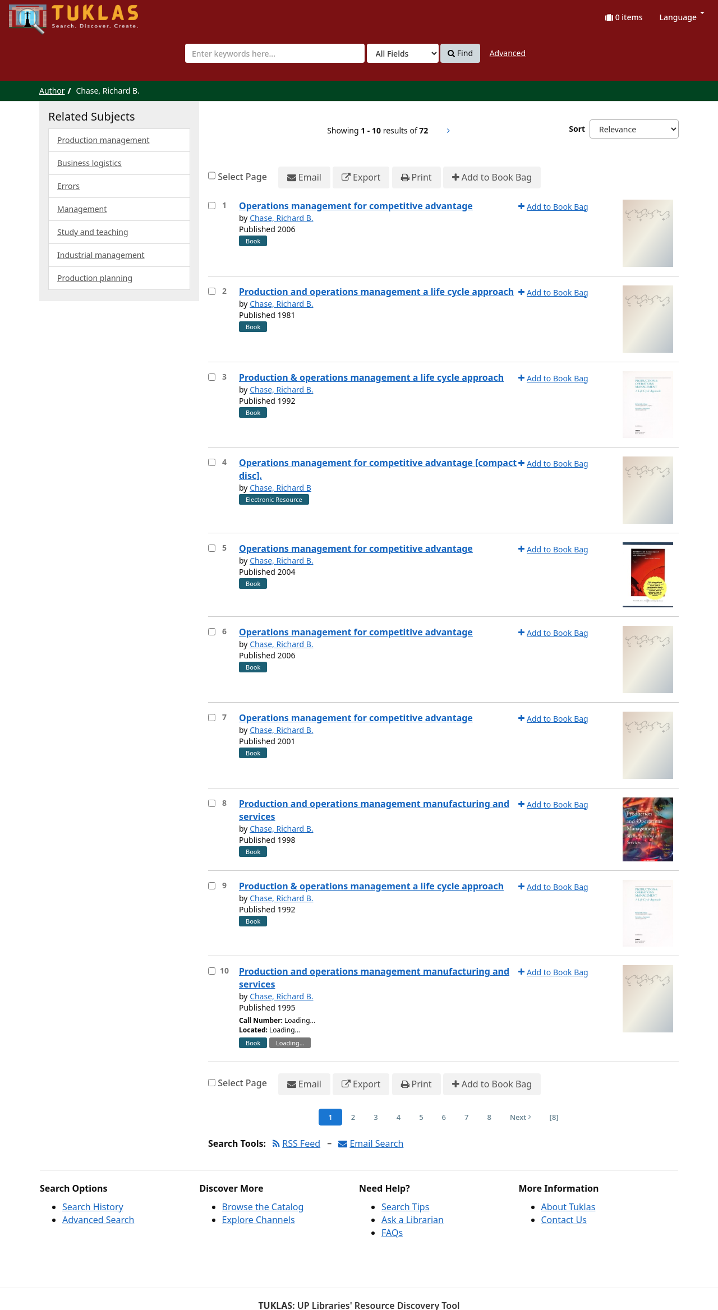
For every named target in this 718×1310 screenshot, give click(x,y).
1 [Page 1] (330, 1117)
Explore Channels (258, 1220)
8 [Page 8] (489, 1117)
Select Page (242, 176)
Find (460, 53)
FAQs (392, 1232)
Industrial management (101, 255)
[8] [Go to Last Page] (554, 1117)
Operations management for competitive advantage (356, 206)
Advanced (508, 53)
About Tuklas (568, 1207)
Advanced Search (98, 1220)
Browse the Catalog (263, 1207)
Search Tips (405, 1207)
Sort (577, 128)
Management (82, 209)
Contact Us (564, 1220)
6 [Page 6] (444, 1117)
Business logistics (89, 163)
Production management (103, 140)
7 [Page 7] (466, 1117)
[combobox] (275, 53)
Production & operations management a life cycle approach (371, 377)
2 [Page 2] (353, 1117)
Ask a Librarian (412, 1220)
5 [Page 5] (421, 1117)
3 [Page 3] (376, 1117)
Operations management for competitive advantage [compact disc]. (378, 469)
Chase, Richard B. (281, 218)
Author (52, 90)
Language (682, 17)
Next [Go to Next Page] (520, 1117)
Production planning (94, 278)
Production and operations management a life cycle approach (376, 291)
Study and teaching (92, 232)
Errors (68, 186)
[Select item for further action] (211, 205)
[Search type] (403, 53)
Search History (92, 1207)
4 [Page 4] (399, 1117)
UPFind (36, 14)
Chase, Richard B (280, 487)
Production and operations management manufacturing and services (374, 810)
